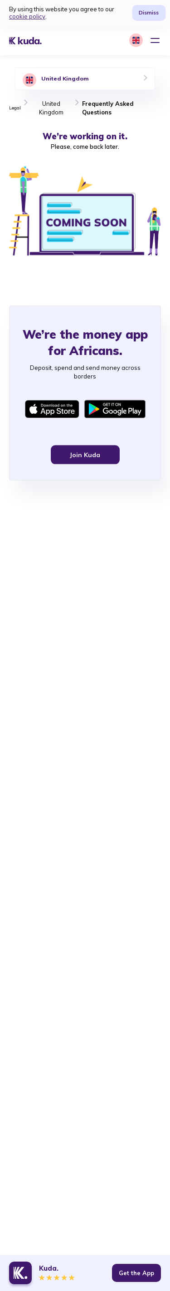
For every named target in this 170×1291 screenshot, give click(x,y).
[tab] (85, 78)
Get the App (136, 1273)
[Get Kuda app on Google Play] (115, 410)
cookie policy (27, 16)
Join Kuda (85, 455)
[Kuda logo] (31, 40)
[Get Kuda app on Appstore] (52, 410)
